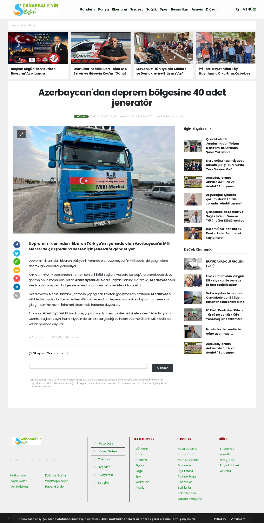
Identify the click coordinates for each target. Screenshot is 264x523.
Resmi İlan (179, 9)
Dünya (103, 9)
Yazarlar (102, 459)
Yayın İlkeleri (18, 481)
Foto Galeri (104, 443)
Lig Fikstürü (185, 471)
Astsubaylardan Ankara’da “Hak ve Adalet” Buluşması (220, 182)
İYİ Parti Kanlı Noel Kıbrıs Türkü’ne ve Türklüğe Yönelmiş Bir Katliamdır (224, 314)
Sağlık (151, 9)
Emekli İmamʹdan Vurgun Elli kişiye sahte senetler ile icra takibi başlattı (225, 280)
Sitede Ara (227, 449)
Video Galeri (105, 451)
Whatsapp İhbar (56, 481)
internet (68, 304)
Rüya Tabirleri (229, 465)
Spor (163, 9)
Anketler (225, 454)
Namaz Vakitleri (188, 460)
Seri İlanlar (185, 488)
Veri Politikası (19, 486)
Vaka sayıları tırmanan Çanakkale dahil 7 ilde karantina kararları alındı (225, 297)
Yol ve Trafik (186, 454)
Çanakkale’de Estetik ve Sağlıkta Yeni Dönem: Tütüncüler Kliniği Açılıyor (226, 216)
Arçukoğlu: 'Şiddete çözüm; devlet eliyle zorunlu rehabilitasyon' (224, 199)
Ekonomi (119, 9)
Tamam (238, 519)
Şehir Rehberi (187, 493)
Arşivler (101, 467)
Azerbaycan (85, 280)
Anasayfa (18, 25)
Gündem (87, 9)
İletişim (101, 483)
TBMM (98, 274)
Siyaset (136, 9)
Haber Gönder (55, 486)
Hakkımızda (18, 475)
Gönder (162, 368)
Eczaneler (184, 465)
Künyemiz (103, 475)
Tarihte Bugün (188, 476)
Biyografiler (228, 460)
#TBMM (56, 337)
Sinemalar (185, 482)
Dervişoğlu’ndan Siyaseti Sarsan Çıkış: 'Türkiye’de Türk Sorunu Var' (225, 165)
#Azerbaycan (38, 337)
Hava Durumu (187, 449)
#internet (72, 337)
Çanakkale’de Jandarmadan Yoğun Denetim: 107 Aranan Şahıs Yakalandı (222, 145)
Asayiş (197, 9)
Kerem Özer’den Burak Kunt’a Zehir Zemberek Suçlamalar (224, 233)
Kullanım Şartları (56, 475)
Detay (220, 519)
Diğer (211, 9)
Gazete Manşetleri (190, 499)
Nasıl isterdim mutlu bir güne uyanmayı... (224, 331)
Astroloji (225, 471)
